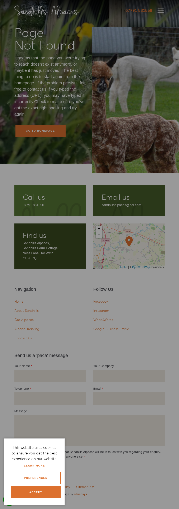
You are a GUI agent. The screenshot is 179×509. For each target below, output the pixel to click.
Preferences (35, 478)
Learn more (34, 465)
